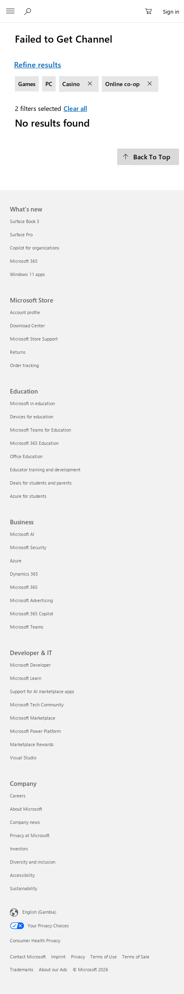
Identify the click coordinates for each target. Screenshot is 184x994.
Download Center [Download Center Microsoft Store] (27, 325)
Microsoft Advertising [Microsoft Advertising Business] (31, 600)
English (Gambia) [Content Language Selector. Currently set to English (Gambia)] (39, 911)
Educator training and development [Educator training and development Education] (45, 469)
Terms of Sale (135, 956)
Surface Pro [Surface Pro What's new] (21, 234)
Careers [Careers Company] (18, 795)
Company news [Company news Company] (25, 822)
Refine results (37, 65)
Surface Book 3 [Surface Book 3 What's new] (24, 221)
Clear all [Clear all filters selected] (75, 108)
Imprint (58, 956)
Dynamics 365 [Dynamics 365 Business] (24, 574)
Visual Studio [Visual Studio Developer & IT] (23, 757)
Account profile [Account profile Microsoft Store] (25, 312)
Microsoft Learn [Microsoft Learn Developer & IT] (25, 678)
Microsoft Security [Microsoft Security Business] (28, 547)
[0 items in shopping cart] (151, 12)
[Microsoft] (92, 7)
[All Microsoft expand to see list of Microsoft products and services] (10, 12)
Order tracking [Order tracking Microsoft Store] (24, 365)
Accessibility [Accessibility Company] (22, 875)
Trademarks (21, 969)
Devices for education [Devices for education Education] (31, 416)
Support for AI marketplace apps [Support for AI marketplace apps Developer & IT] (42, 691)
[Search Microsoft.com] (29, 11)
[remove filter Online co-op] (150, 84)
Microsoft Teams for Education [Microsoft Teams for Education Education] (40, 430)
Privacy (78, 956)
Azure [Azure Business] (15, 560)
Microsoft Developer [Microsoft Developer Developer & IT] (30, 665)
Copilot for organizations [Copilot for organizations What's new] (34, 248)
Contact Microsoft (28, 956)
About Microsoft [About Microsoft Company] (26, 809)
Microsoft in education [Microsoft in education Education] (32, 403)
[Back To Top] (148, 157)
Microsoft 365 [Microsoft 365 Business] (24, 587)
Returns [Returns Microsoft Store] (18, 352)
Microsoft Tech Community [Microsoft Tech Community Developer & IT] (37, 704)
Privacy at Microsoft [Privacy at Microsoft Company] (30, 835)
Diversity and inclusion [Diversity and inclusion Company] (32, 862)
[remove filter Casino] (91, 84)
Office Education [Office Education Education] (26, 456)
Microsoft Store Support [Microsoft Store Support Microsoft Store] (34, 339)
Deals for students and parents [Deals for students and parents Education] (41, 483)
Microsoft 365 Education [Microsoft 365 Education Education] (34, 443)
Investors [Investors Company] (19, 848)
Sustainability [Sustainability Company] (23, 888)
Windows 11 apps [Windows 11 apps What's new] (27, 274)
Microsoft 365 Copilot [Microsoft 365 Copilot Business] (31, 613)
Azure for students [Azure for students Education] (28, 496)
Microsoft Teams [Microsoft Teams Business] (26, 627)
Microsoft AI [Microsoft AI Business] (22, 534)
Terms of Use (103, 956)
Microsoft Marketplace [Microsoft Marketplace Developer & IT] (32, 718)
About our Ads (53, 969)
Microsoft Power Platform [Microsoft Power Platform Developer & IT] (35, 731)
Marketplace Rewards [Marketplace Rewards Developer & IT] (32, 744)
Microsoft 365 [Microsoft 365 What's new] (24, 261)
